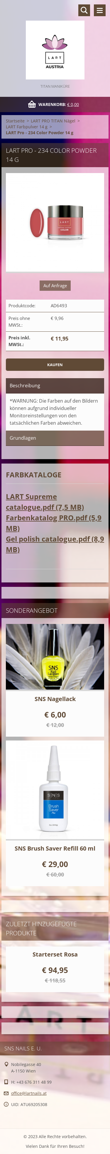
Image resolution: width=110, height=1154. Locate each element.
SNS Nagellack (55, 699)
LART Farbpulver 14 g (27, 126)
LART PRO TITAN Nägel (53, 121)
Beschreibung (25, 385)
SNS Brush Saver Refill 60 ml (55, 848)
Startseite (15, 121)
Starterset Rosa (55, 954)
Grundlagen (23, 438)
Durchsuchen (84, 10)
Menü (100, 10)
